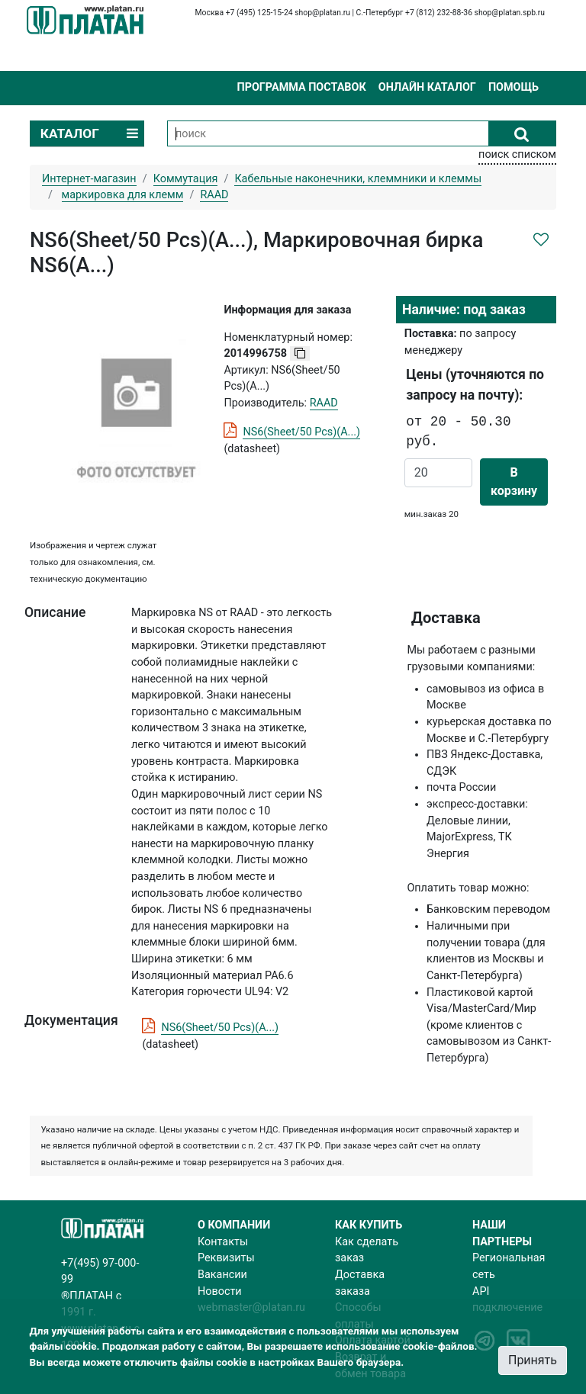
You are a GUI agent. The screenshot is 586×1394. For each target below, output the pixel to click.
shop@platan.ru (322, 13)
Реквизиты (226, 1257)
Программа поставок (301, 87)
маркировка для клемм (123, 194)
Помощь (513, 87)
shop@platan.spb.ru (510, 13)
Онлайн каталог (427, 87)
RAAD (324, 403)
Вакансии (222, 1274)
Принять (532, 1360)
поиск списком (517, 154)
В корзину (514, 481)
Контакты (223, 1241)
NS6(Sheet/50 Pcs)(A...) (301, 432)
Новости (220, 1291)
